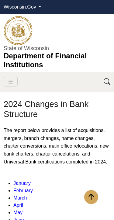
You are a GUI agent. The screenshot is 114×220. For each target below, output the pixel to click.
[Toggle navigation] (11, 81)
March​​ (20, 197)
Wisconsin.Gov (20, 6)
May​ (17, 212)
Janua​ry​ (22, 183)
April (18, 205)
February (23, 190)
